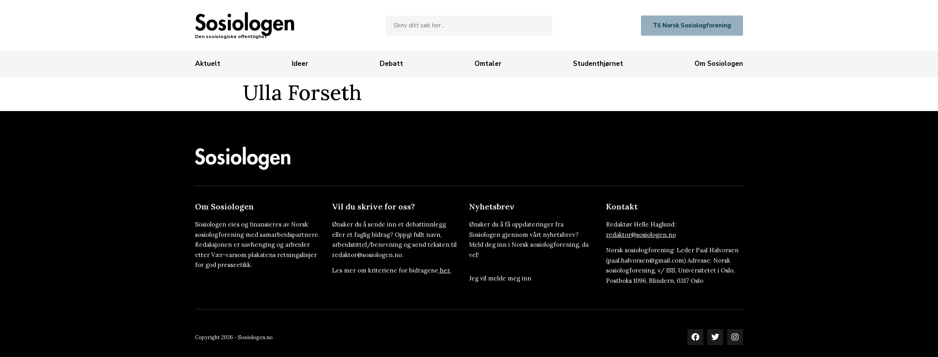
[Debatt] (391, 64)
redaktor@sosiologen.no (641, 234)
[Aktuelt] (207, 64)
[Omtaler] (488, 64)
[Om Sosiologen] (719, 64)
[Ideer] (300, 64)
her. (445, 270)
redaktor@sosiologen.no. (367, 255)
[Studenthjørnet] (598, 64)
